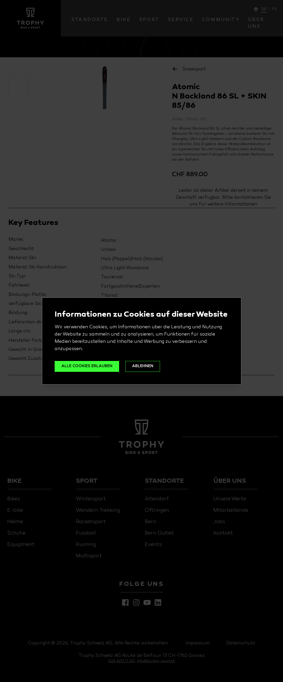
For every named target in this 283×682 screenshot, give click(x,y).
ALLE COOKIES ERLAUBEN (91, 366)
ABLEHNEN (154, 366)
